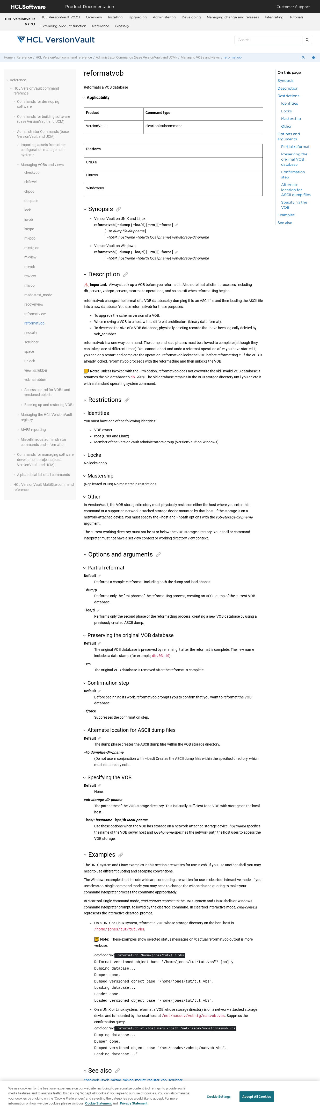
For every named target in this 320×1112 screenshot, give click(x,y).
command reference (64, 57)
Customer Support (293, 7)
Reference (100, 26)
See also (285, 223)
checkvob (32, 172)
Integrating (274, 17)
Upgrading (138, 17)
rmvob (29, 285)
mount (140, 1080)
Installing (115, 17)
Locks (286, 111)
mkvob (29, 267)
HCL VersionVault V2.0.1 (20, 21)
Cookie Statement (98, 1104)
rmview (30, 276)
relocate (30, 332)
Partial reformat (295, 146)
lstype (29, 229)
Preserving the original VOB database (294, 159)
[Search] (307, 40)
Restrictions (288, 96)
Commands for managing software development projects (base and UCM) (45, 459)
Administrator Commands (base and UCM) (136, 57)
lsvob (28, 220)
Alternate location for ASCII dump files (296, 190)
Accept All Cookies (256, 1097)
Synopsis (286, 80)
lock (27, 210)
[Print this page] (314, 57)
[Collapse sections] (303, 57)
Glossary (122, 26)
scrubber (31, 342)
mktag (116, 1080)
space (29, 351)
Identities (289, 103)
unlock (29, 361)
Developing (191, 17)
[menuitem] (60, 17)
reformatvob (233, 57)
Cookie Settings (219, 1097)
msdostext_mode (38, 295)
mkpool (30, 238)
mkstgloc (31, 248)
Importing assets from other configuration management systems (43, 150)
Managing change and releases (233, 17)
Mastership (291, 118)
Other (286, 126)
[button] (8, 80)
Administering (164, 17)
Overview (94, 17)
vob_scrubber (35, 380)
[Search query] (273, 40)
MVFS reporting (33, 430)
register (153, 1080)
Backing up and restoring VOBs (49, 405)
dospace (31, 201)
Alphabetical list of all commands (43, 475)
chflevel (30, 182)
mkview (30, 257)
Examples (286, 215)
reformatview (35, 314)
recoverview (33, 304)
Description (288, 88)
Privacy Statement (133, 1104)
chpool (29, 191)
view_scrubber (35, 370)
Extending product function (63, 26)
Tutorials (296, 17)
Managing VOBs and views (200, 57)
